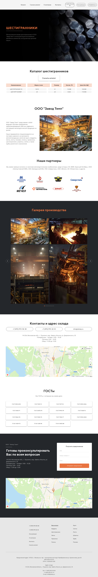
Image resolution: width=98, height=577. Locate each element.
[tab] (49, 82)
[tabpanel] (49, 88)
